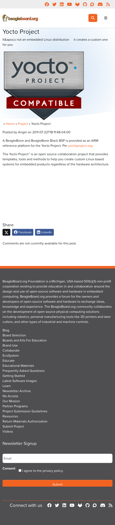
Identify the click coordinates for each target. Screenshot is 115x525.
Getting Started (14, 375)
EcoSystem (11, 355)
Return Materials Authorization (25, 421)
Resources (10, 416)
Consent (11, 468)
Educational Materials (18, 365)
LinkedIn (44, 232)
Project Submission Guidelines (25, 411)
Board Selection (14, 335)
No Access (10, 396)
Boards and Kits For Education (25, 340)
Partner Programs (15, 406)
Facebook (22, 232)
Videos (8, 431)
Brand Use (10, 345)
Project (23, 123)
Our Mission (11, 401)
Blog (6, 330)
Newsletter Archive (17, 391)
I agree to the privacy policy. (43, 470)
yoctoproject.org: (80, 145)
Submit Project (13, 426)
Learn (7, 385)
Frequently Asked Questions (24, 370)
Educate (9, 360)
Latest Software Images (20, 380)
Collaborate (11, 350)
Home (10, 123)
